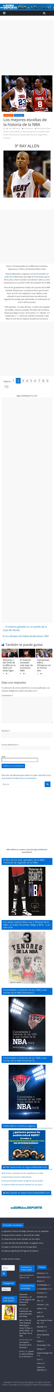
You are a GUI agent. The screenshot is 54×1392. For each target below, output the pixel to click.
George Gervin (32, 132)
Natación (40, 1331)
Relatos (40, 1349)
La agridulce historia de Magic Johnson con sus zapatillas (25, 1231)
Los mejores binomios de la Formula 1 (25, 1345)
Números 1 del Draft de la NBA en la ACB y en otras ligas (9, 665)
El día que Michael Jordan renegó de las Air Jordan (22, 1181)
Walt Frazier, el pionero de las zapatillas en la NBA (22, 1173)
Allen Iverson (41, 128)
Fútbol (39, 1308)
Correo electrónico (10, 744)
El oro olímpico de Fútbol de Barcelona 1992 (26, 638)
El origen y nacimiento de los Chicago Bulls (19, 1247)
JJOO (39, 1316)
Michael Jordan (14, 135)
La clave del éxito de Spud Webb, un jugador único (22, 1243)
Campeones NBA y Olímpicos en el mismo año (44, 665)
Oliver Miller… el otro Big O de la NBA (26, 1333)
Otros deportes (43, 1334)
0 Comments (27, 128)
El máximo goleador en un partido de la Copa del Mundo (25, 628)
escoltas (23, 132)
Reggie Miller (42, 135)
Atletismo (41, 1273)
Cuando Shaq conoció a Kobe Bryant (16, 1177)
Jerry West (41, 132)
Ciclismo (40, 1293)
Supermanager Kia (44, 1353)
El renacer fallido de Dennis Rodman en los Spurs (22, 1184)
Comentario (7, 695)
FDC (38, 1300)
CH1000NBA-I (42, 1285)
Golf (38, 1312)
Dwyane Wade (14, 132)
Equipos (40, 1297)
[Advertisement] (27, 47)
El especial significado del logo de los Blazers (20, 1251)
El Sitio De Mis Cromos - (11, 1259)
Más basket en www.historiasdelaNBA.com (27, 1192)
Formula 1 (41, 1304)
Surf (38, 1359)
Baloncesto (8, 115)
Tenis (39, 1363)
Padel (39, 1341)
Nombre (6, 730)
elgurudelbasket (40, 849)
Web (3, 756)
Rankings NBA (25, 135)
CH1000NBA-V (42, 1289)
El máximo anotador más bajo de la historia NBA (26, 665)
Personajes (19, 115)
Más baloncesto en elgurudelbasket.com (26, 1167)
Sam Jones (7, 138)
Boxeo (39, 1281)
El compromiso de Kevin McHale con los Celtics (21, 1239)
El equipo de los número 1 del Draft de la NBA (21, 1235)
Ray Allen (34, 135)
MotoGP (40, 1327)
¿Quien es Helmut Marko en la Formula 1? (26, 1354)
